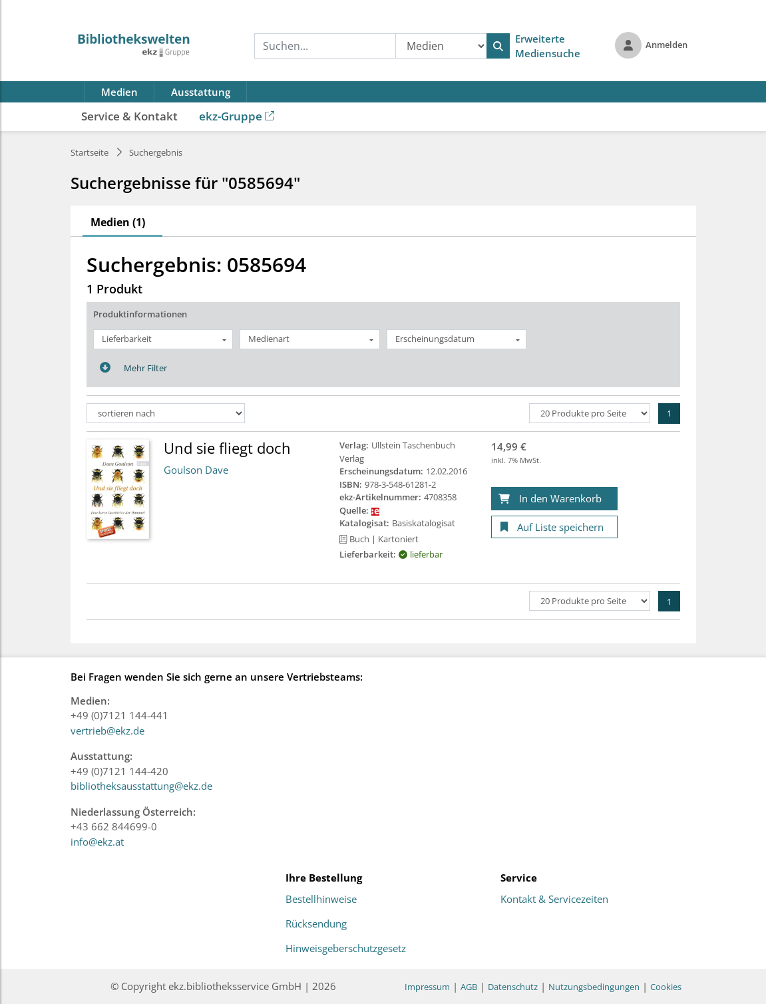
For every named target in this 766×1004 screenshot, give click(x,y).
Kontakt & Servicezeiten (554, 899)
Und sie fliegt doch (227, 448)
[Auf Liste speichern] (554, 527)
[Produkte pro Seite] (589, 413)
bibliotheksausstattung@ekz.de (141, 785)
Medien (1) (118, 222)
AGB (469, 987)
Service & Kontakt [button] (129, 116)
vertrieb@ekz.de (107, 730)
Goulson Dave (196, 469)
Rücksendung (316, 924)
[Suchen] (498, 46)
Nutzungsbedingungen (594, 987)
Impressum (427, 987)
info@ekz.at (97, 841)
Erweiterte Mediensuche (547, 46)
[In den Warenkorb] (554, 498)
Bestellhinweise (321, 899)
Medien (119, 91)
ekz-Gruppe (236, 116)
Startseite (89, 152)
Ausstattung (200, 91)
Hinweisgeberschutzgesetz (346, 948)
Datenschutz (513, 987)
